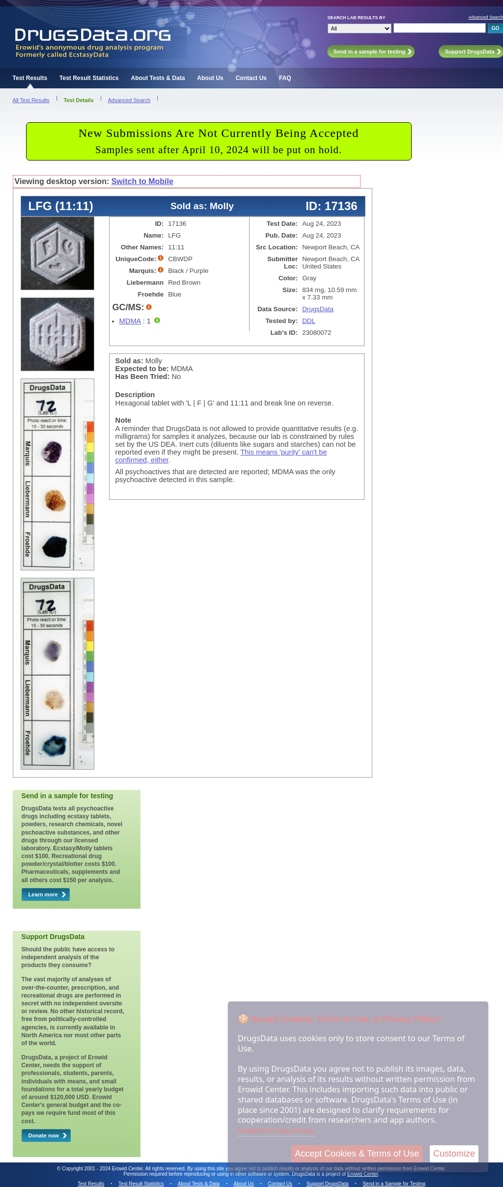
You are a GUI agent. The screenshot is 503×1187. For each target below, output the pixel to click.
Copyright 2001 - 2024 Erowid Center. (103, 1168)
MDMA (130, 321)
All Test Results (31, 100)
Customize (454, 1154)
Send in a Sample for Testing (394, 1184)
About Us (210, 78)
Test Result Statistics (88, 78)
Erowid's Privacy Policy (276, 1130)
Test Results (30, 78)
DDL (308, 320)
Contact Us (251, 78)
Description (135, 395)
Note (123, 420)
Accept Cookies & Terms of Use (357, 1154)
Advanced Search (129, 100)
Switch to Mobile (142, 181)
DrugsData (318, 309)
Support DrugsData (328, 1184)
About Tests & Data (158, 78)
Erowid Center (362, 1174)
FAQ (285, 78)
